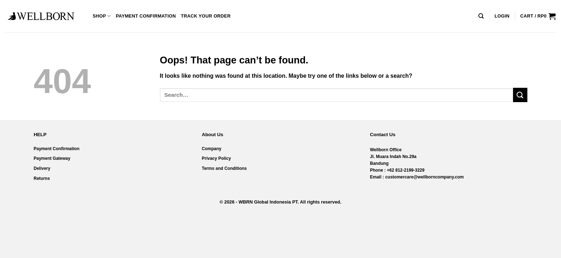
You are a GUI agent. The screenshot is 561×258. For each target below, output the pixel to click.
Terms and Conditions (224, 168)
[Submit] (520, 95)
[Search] (481, 16)
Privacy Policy (216, 158)
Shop (102, 16)
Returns (42, 178)
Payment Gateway (52, 158)
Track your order (205, 16)
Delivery (42, 168)
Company (211, 148)
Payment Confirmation (146, 16)
